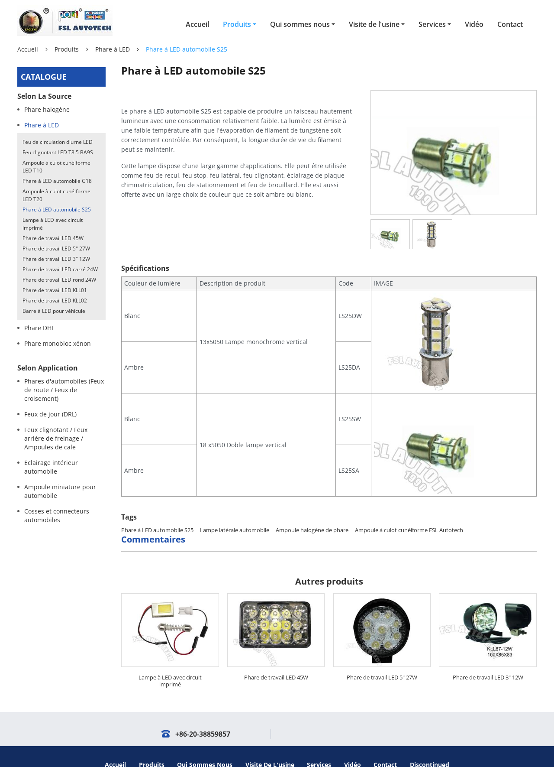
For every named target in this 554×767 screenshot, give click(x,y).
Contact (510, 24)
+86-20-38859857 (202, 717)
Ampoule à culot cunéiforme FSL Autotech (409, 513)
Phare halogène (47, 109)
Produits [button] (237, 24)
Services (319, 748)
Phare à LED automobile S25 (157, 513)
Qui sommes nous (204, 748)
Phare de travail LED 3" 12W (488, 661)
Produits (67, 49)
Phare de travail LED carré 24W (60, 269)
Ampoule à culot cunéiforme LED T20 (56, 195)
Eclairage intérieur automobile (51, 466)
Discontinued (429, 748)
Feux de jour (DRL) (50, 414)
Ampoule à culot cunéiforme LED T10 (56, 166)
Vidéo (474, 24)
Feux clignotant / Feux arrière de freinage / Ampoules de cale (55, 438)
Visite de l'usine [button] (374, 24)
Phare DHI (38, 328)
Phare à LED (112, 49)
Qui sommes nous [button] (300, 24)
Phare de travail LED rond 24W (59, 279)
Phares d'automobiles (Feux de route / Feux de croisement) (64, 390)
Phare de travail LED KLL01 (55, 290)
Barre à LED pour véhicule (54, 311)
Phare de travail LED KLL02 (55, 300)
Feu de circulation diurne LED (58, 142)
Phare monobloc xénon (57, 343)
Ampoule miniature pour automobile (60, 491)
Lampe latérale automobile (234, 513)
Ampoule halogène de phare (312, 513)
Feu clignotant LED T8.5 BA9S (58, 152)
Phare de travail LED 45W (276, 661)
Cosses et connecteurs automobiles (56, 515)
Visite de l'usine (269, 748)
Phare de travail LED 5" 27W (382, 661)
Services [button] (432, 24)
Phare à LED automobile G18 (57, 181)
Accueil (197, 24)
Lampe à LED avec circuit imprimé (170, 664)
